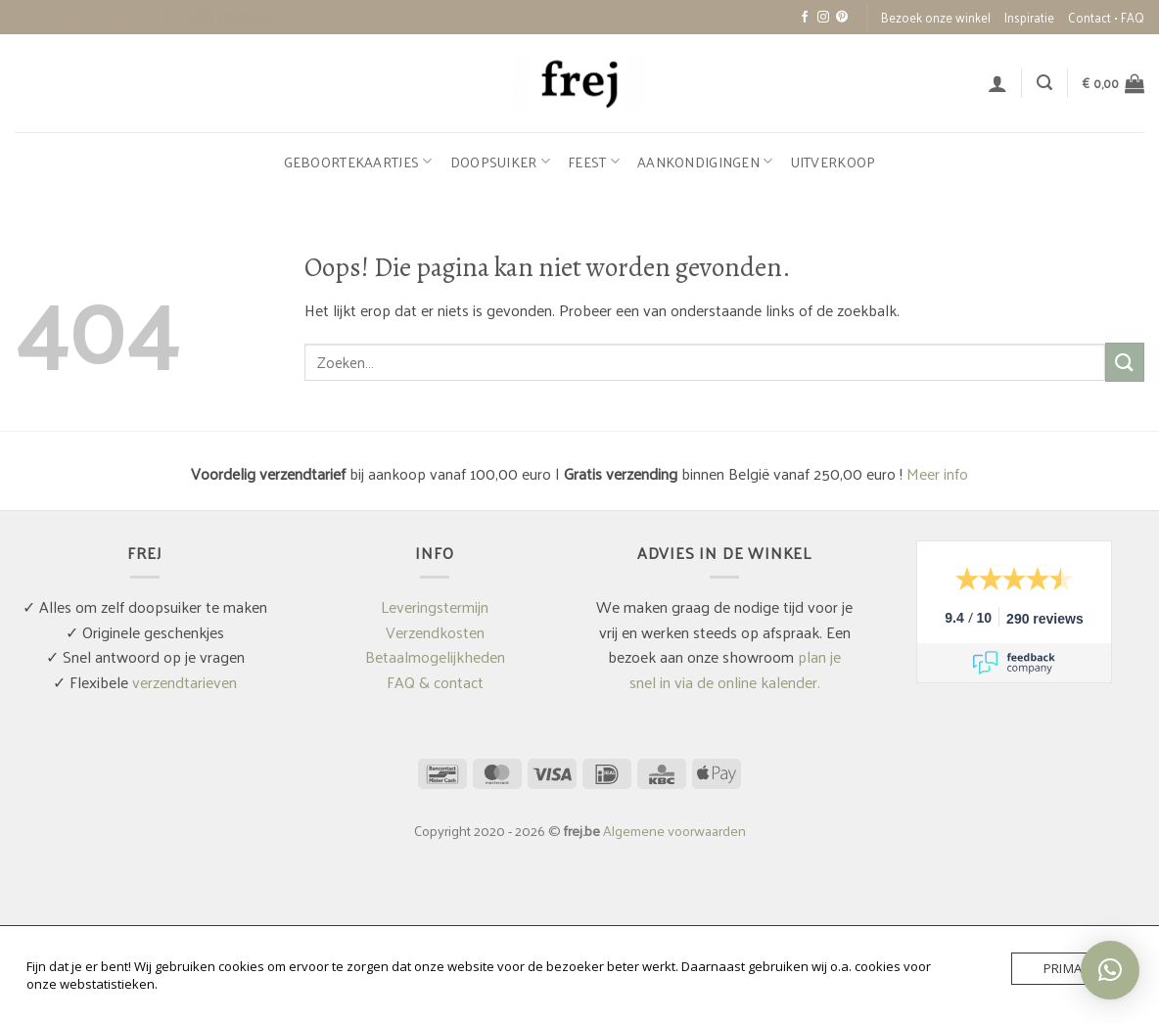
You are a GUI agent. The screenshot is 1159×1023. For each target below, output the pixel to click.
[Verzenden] (1124, 362)
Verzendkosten (435, 632)
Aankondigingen (705, 161)
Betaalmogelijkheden (435, 656)
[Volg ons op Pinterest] (842, 17)
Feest (594, 161)
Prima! (1064, 968)
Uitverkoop (833, 161)
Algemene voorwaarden (674, 830)
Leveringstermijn (434, 606)
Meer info (937, 473)
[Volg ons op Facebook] (805, 17)
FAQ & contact (435, 682)
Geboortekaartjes (358, 161)
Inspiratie (1029, 17)
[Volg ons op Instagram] (823, 17)
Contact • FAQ (1106, 17)
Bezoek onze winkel (936, 17)
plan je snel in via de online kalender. (735, 669)
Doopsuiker (500, 161)
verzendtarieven (184, 682)
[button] (997, 83)
